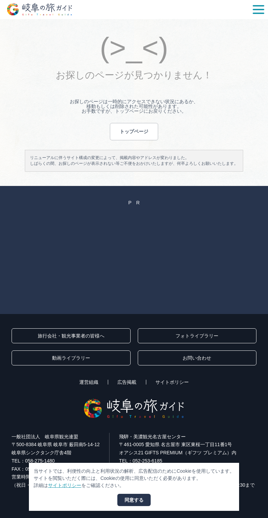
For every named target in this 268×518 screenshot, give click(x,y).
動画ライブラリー (71, 358)
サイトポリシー (172, 382)
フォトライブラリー (196, 336)
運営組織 (88, 382)
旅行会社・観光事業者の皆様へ (71, 336)
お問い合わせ (197, 358)
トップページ (134, 131)
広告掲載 (126, 382)
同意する (134, 500)
